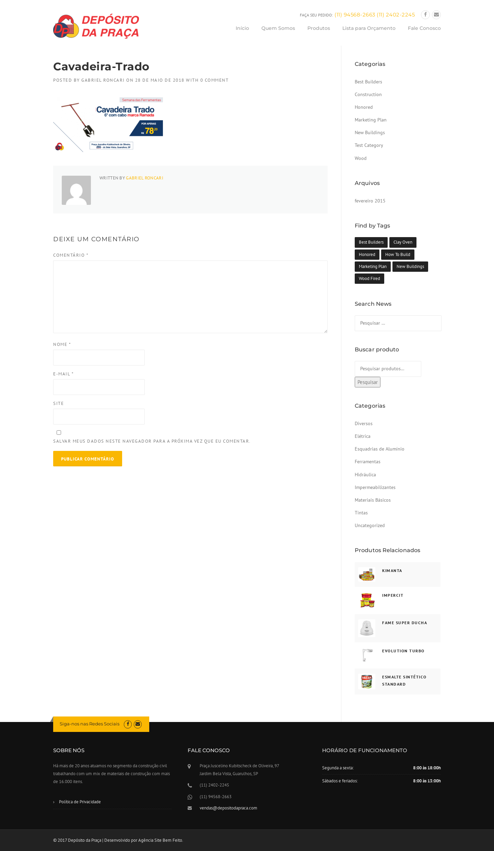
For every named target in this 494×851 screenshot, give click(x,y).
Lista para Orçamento (369, 28)
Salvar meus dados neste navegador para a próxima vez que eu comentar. (152, 441)
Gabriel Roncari (103, 80)
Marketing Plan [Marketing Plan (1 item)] (373, 266)
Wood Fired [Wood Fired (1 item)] (369, 278)
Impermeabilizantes (375, 487)
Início (242, 28)
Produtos (318, 28)
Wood (361, 158)
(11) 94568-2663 (354, 14)
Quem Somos (278, 28)
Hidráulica (365, 474)
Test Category (369, 145)
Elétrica (362, 436)
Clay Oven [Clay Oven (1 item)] (402, 242)
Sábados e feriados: (340, 781)
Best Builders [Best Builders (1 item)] (371, 242)
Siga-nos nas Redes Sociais (89, 723)
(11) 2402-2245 (396, 14)
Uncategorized (370, 525)
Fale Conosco (424, 28)
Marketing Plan (371, 120)
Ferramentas (367, 461)
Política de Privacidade (80, 802)
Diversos (364, 423)
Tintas (361, 513)
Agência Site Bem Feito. (160, 840)
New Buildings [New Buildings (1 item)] (410, 266)
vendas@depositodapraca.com (228, 808)
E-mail (63, 374)
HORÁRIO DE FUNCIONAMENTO (364, 750)
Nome (62, 344)
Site (58, 403)
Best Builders (368, 82)
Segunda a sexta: (338, 768)
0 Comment (214, 80)
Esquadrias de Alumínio (379, 449)
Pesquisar (367, 382)
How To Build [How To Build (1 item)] (397, 254)
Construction (368, 94)
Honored (364, 107)
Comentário (71, 255)
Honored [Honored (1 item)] (367, 254)
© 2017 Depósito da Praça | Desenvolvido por (95, 840)
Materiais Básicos (373, 500)
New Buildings (370, 132)
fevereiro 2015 (370, 201)
